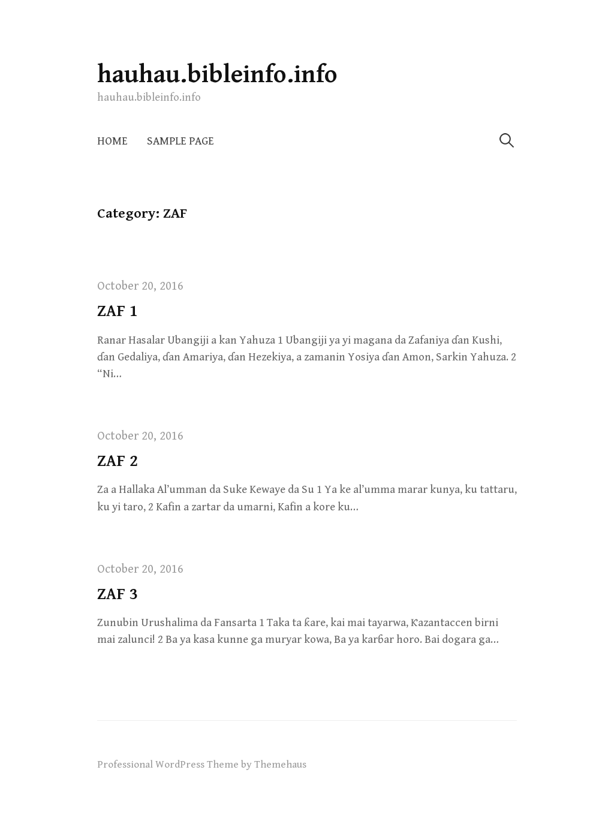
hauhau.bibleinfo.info (217, 74)
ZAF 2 (117, 461)
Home (112, 141)
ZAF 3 (117, 594)
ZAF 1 (117, 311)
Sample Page (180, 141)
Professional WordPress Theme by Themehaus (201, 765)
